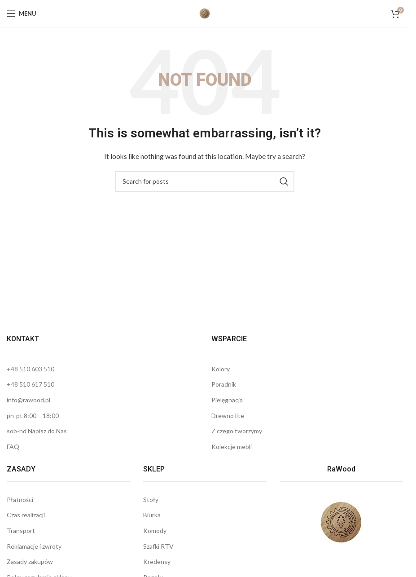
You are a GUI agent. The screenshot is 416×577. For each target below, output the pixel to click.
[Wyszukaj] (204, 181)
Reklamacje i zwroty (34, 546)
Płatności (20, 499)
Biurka (152, 515)
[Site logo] (204, 13)
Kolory (220, 369)
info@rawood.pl (28, 400)
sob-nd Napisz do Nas (37, 431)
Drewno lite (227, 415)
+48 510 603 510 (30, 369)
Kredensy (157, 561)
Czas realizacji (26, 515)
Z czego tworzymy (236, 431)
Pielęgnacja (227, 400)
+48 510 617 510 (30, 384)
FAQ (13, 446)
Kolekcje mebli (231, 446)
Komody (154, 530)
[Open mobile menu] (21, 13)
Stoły (150, 499)
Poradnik (223, 384)
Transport (21, 530)
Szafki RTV (158, 546)
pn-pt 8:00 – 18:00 (33, 415)
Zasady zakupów (30, 561)
